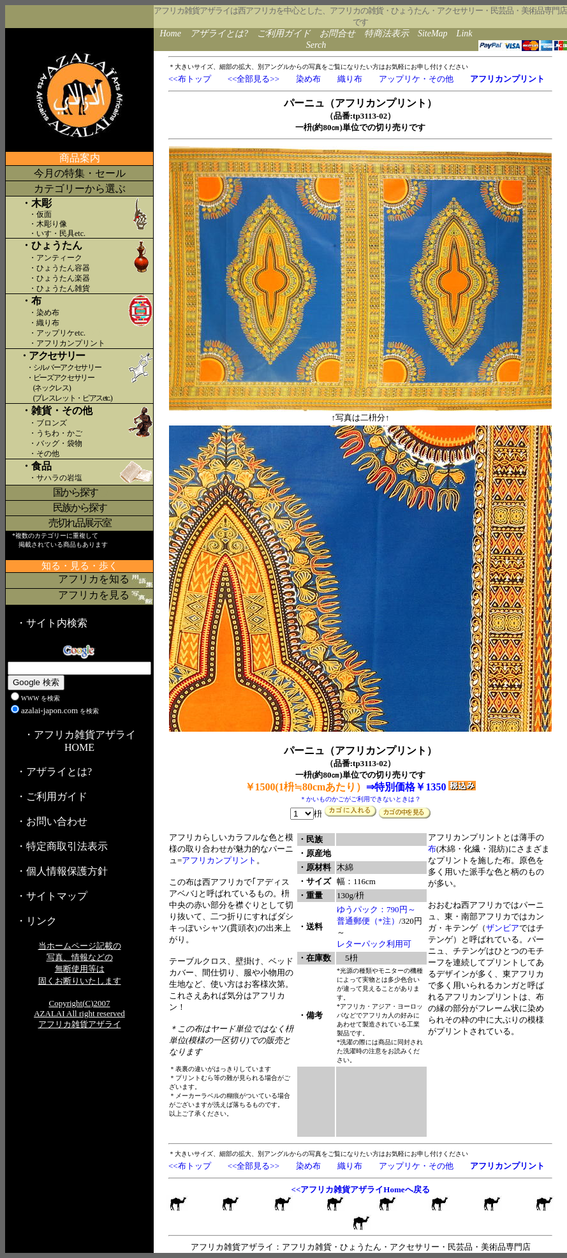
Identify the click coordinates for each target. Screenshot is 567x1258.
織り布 (349, 79)
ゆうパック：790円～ (376, 909)
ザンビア (502, 928)
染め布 (308, 79)
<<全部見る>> (253, 79)
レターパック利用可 (374, 944)
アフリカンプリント (219, 860)
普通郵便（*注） (368, 921)
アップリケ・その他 (416, 79)
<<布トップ (189, 79)
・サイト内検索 (51, 623)
